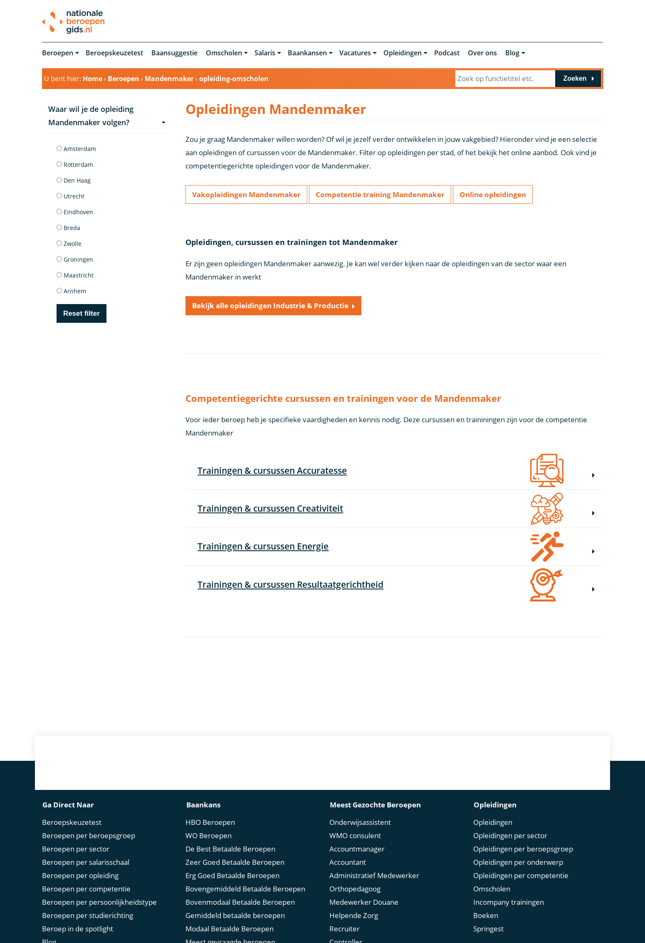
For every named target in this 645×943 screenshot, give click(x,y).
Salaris (265, 53)
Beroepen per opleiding (80, 876)
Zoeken (575, 78)
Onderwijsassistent (360, 823)
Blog (512, 53)
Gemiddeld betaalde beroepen (235, 916)
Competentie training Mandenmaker (380, 195)
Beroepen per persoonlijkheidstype (99, 903)
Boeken (485, 916)
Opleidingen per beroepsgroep (523, 850)
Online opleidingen (493, 195)
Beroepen (57, 53)
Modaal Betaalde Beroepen (229, 930)
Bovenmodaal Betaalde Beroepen (240, 903)
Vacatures (355, 53)
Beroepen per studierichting (87, 916)
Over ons (482, 53)
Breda (68, 228)
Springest (488, 930)
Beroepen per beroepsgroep (88, 837)
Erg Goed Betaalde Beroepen (232, 876)
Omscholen (224, 53)
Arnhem (71, 291)
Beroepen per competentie (86, 890)
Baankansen (307, 53)
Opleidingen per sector (510, 837)
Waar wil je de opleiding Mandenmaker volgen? (107, 115)
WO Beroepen (208, 837)
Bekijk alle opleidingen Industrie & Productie (270, 307)
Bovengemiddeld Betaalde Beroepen (245, 890)
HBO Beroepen (210, 823)
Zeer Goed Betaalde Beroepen (234, 863)
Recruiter (344, 930)
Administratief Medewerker (374, 876)
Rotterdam (75, 164)
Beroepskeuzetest (114, 53)
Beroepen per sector (75, 850)
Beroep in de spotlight (77, 930)
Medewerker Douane (363, 903)
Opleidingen (402, 53)
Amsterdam (76, 149)
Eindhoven (75, 212)
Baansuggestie (174, 53)
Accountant (347, 863)
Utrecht (70, 196)
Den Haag (74, 180)
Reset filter (81, 313)
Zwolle (69, 244)
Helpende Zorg (353, 916)
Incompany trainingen (508, 903)
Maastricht (75, 275)
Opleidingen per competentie (520, 876)
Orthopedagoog (355, 890)
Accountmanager (357, 850)
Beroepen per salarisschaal (85, 863)
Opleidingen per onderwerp (518, 863)
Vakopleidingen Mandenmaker (246, 195)
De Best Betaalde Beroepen (230, 850)
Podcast (447, 53)
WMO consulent (355, 837)
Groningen (75, 259)
